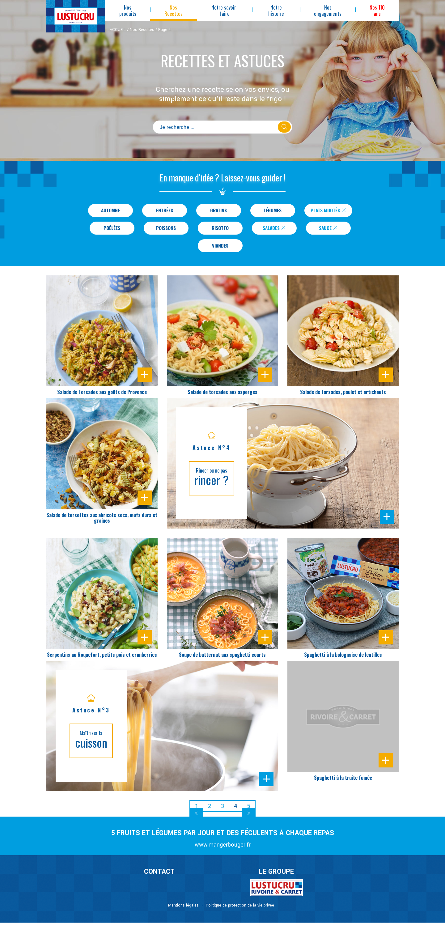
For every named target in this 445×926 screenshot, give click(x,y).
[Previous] (196, 817)
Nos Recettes (142, 29)
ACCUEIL (118, 29)
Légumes (269, 211)
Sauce (328, 230)
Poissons (166, 230)
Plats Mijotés (328, 211)
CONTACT (159, 875)
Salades (274, 230)
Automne (107, 211)
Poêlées (111, 230)
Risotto (220, 230)
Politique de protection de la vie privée (240, 908)
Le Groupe (276, 875)
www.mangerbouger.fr (223, 848)
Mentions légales (183, 908)
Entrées (161, 211)
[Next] (249, 817)
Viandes (220, 248)
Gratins (215, 211)
